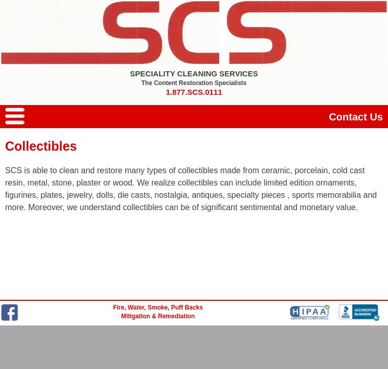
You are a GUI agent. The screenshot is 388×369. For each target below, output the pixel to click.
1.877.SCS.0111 (194, 92)
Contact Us (356, 116)
